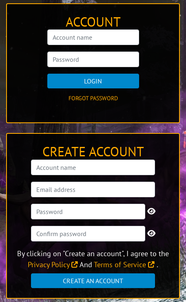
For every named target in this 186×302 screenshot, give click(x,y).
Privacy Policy (53, 264)
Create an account (93, 281)
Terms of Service (124, 264)
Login (93, 81)
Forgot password (93, 98)
